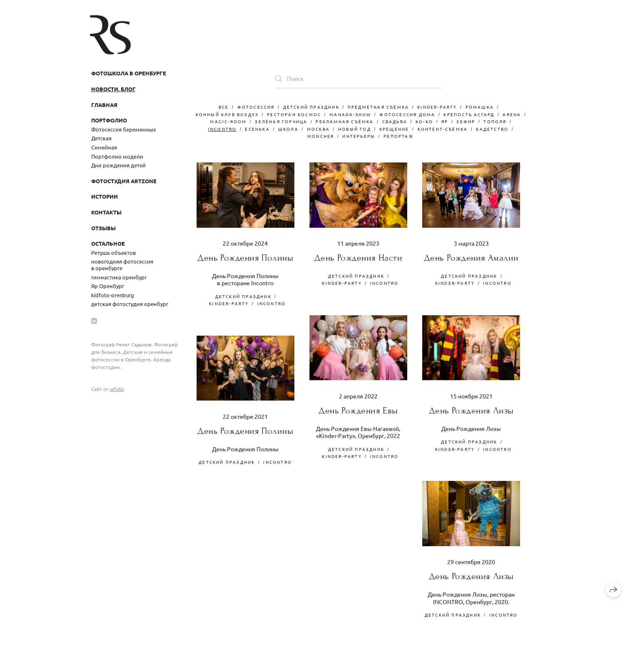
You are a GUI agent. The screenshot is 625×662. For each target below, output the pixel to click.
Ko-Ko (424, 121)
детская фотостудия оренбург (129, 303)
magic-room (228, 121)
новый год (354, 129)
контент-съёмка (443, 129)
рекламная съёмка (345, 121)
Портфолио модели (117, 156)
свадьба (394, 121)
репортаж (398, 136)
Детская (101, 138)
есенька (257, 129)
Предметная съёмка (378, 107)
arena (512, 114)
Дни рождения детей (118, 165)
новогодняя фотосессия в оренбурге (122, 264)
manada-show (350, 114)
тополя (494, 121)
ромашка (480, 107)
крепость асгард (468, 114)
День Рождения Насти (358, 258)
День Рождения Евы (358, 411)
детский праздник (311, 107)
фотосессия (256, 107)
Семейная (104, 147)
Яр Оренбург (107, 285)
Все (224, 107)
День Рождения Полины (245, 258)
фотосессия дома (407, 114)
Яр (444, 121)
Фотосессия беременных (123, 129)
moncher (320, 136)
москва (318, 129)
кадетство (492, 129)
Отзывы (103, 227)
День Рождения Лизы (471, 411)
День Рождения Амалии (471, 258)
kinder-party (437, 107)
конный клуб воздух (227, 114)
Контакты (106, 212)
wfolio (117, 389)
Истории (104, 196)
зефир (465, 121)
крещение (394, 129)
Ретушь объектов (113, 252)
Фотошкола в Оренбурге (128, 73)
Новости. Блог (113, 88)
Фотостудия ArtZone (124, 180)
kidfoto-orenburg (112, 295)
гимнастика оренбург (119, 277)
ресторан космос (294, 114)
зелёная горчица (281, 121)
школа (288, 129)
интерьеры (358, 136)
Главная (104, 104)
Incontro (222, 129)
